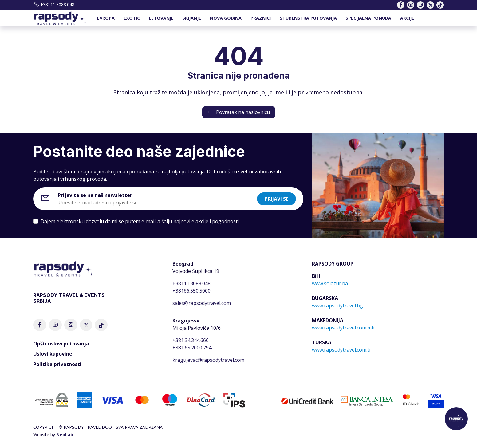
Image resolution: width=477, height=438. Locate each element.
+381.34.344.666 (190, 340)
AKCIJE (407, 18)
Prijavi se (276, 198)
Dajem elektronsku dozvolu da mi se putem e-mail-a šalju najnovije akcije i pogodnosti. (140, 221)
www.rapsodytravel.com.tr (341, 349)
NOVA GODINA (226, 18)
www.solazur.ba (330, 283)
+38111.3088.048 (53, 4)
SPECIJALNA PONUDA (368, 18)
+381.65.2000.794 (191, 347)
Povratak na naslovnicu (238, 112)
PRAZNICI (260, 18)
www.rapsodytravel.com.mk (343, 327)
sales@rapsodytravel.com (201, 303)
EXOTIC (132, 18)
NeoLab (64, 434)
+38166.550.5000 (191, 290)
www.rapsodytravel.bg (337, 305)
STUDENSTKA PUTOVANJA (308, 18)
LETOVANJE (161, 18)
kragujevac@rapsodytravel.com (208, 360)
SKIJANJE (191, 18)
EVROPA (106, 18)
